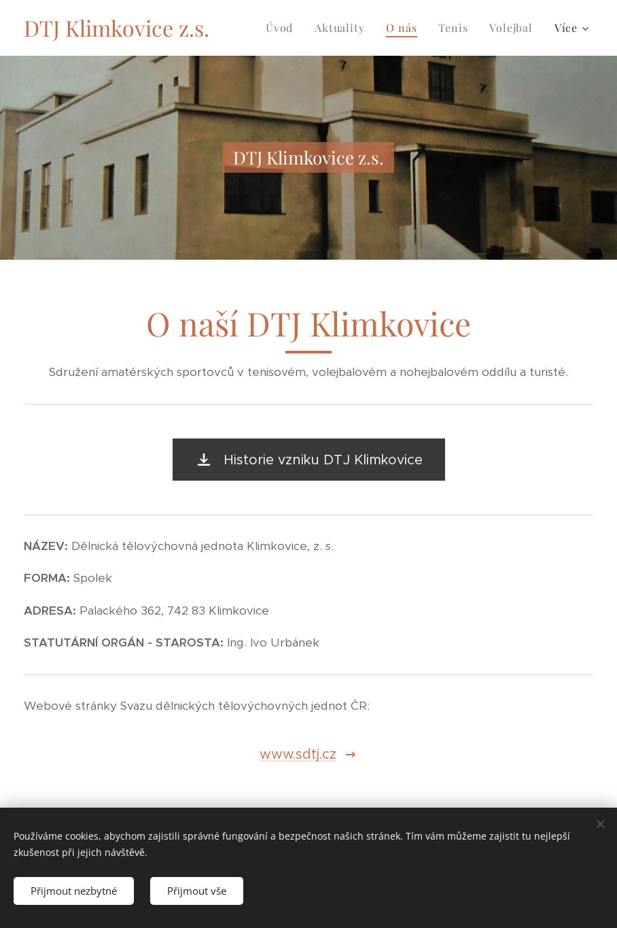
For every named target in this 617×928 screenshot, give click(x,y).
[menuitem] (283, 28)
